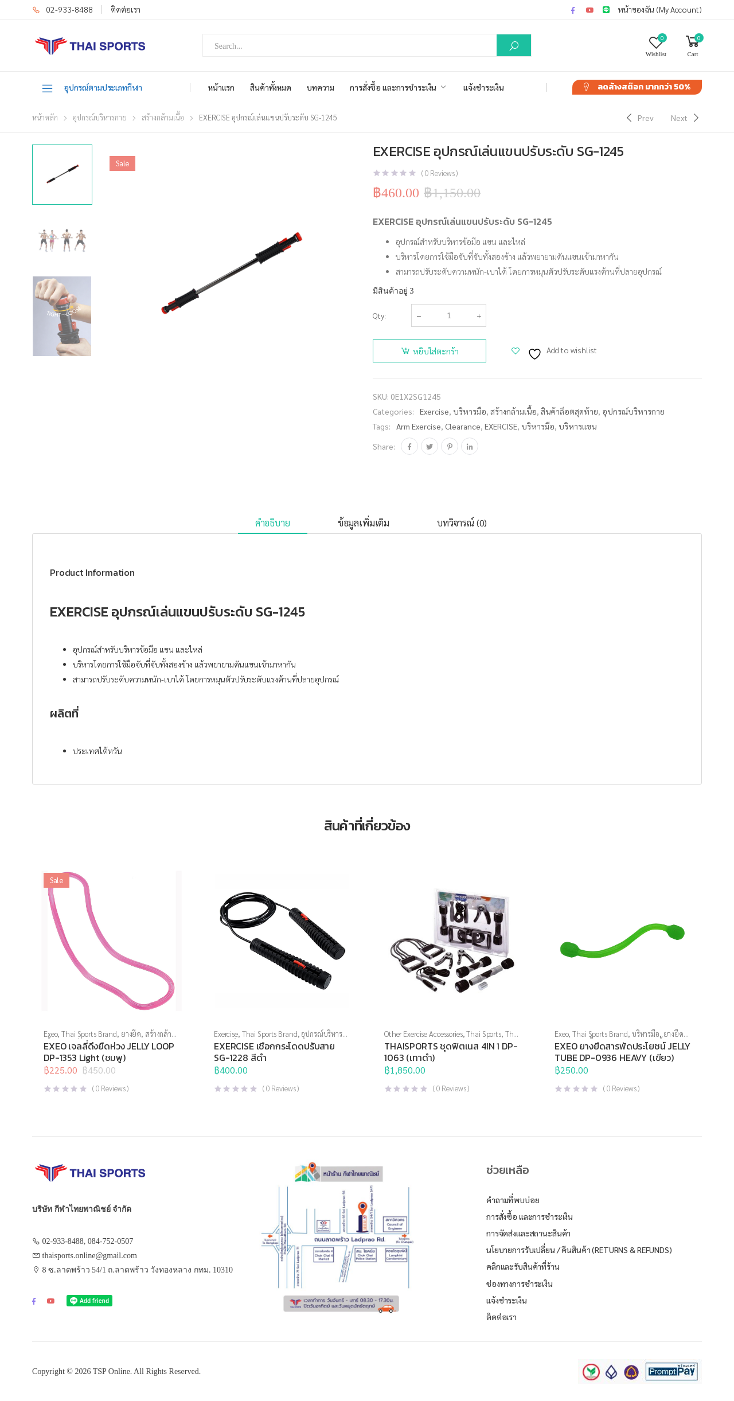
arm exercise (418, 426)
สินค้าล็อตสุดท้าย (569, 411)
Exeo (50, 1034)
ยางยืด (131, 1034)
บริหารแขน (577, 426)
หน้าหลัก (45, 117)
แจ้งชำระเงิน (483, 87)
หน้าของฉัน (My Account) (660, 9)
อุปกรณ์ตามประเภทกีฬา (91, 88)
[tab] (272, 523)
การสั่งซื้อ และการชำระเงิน (393, 87)
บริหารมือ (469, 411)
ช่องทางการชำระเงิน (519, 1283)
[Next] (686, 117)
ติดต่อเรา (125, 9)
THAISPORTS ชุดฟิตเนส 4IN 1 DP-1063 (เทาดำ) (451, 1051)
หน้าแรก (221, 87)
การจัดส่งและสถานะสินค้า (528, 1233)
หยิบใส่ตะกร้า (436, 351)
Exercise (434, 411)
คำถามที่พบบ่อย (513, 1200)
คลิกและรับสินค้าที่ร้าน (523, 1266)
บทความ (320, 87)
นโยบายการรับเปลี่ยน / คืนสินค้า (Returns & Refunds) (579, 1249)
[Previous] (638, 117)
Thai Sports (483, 1034)
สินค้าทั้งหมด (270, 87)
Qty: (379, 315)
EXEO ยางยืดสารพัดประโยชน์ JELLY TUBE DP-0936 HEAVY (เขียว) (622, 1051)
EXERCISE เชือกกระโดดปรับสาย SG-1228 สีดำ (274, 1051)
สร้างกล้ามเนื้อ (163, 117)
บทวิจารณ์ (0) (462, 523)
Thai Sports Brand (89, 1034)
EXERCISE (501, 426)
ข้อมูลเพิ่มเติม (363, 523)
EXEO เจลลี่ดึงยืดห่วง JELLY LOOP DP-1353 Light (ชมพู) (109, 1051)
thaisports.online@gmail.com (89, 1255)
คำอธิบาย (272, 523)
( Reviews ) (439, 173)
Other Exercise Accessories (423, 1034)
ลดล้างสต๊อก (644, 87)
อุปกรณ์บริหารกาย (100, 117)
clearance (463, 426)
